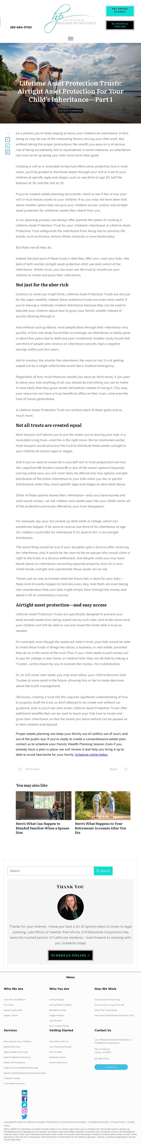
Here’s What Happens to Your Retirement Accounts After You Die (103, 814)
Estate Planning (70, 110)
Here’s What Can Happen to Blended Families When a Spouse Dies (43, 814)
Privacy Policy (118, 1122)
